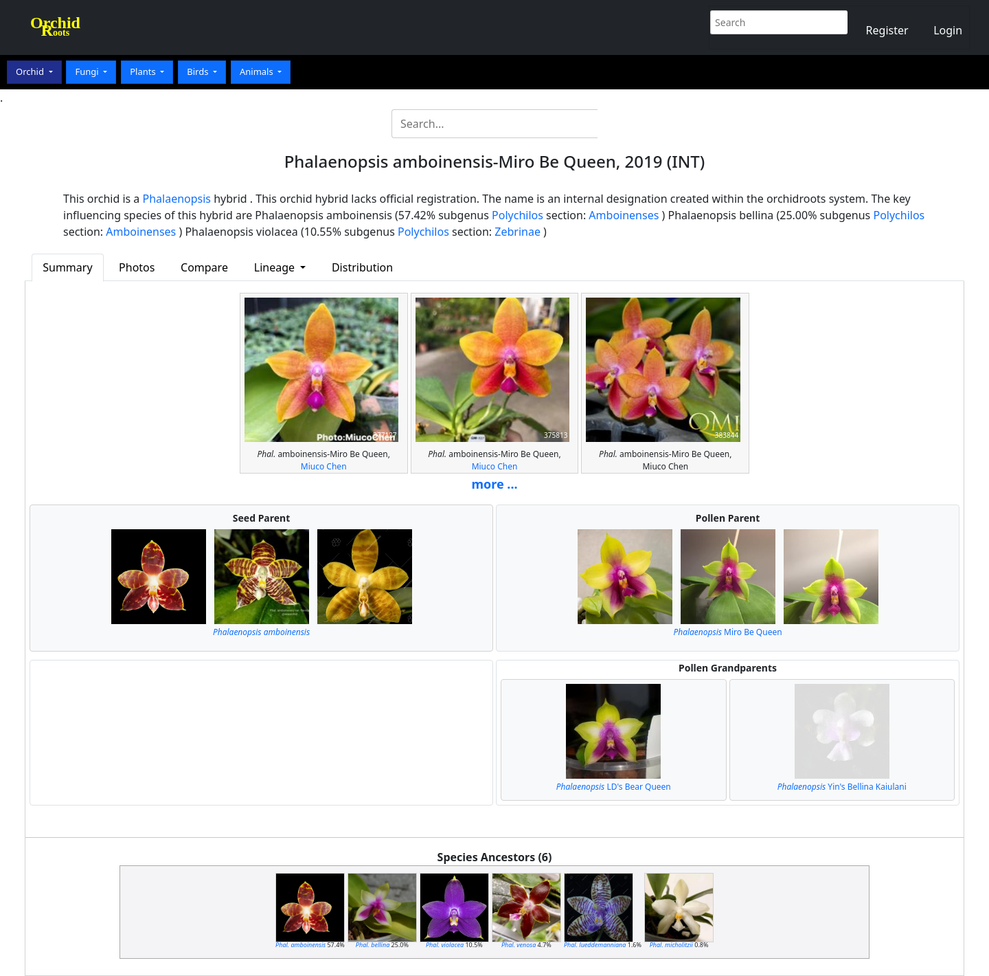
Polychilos (517, 215)
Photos (137, 267)
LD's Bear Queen (613, 786)
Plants (144, 71)
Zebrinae (517, 231)
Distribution (362, 267)
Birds (199, 71)
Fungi (88, 71)
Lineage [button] (275, 267)
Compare (204, 267)
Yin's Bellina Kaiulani (842, 786)
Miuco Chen (324, 466)
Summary (67, 267)
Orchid (31, 71)
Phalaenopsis (177, 198)
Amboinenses (624, 215)
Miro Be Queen (727, 632)
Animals (257, 71)
